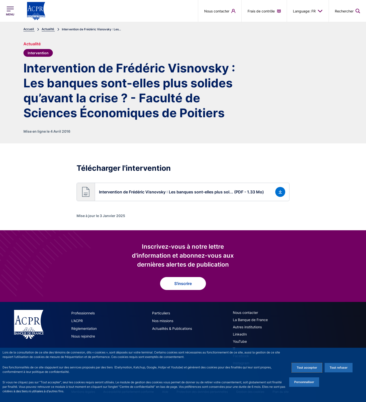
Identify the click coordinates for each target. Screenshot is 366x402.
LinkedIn (240, 334)
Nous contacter (245, 312)
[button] (183, 192)
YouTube (240, 341)
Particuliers (161, 313)
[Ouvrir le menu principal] (10, 11)
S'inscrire (183, 283)
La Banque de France (250, 320)
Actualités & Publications (172, 328)
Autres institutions (247, 327)
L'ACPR (77, 321)
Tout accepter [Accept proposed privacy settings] (307, 367)
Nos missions (162, 321)
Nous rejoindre (83, 336)
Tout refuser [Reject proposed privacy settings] (339, 367)
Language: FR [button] (308, 10)
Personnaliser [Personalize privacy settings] (304, 382)
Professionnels (83, 313)
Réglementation (84, 328)
